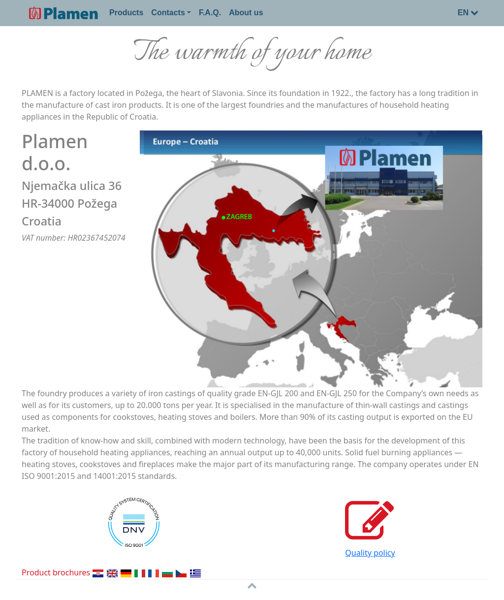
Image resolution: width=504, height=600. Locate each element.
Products (126, 12)
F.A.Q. (210, 12)
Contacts (168, 12)
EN (468, 12)
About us (246, 12)
